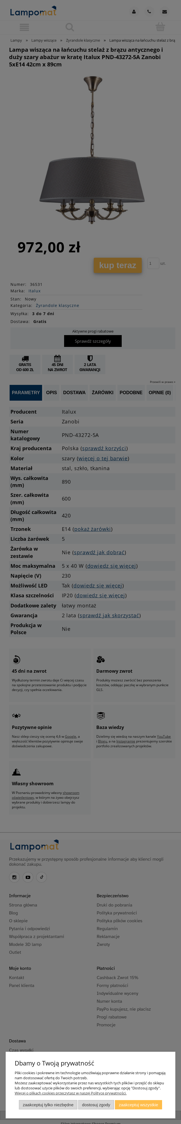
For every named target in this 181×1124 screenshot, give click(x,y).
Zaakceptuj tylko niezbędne (48, 1104)
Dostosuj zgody (96, 1104)
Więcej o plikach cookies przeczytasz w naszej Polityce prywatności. (71, 1093)
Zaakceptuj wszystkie (138, 1104)
